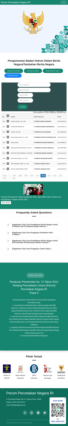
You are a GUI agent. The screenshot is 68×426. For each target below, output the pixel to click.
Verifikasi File (12, 75)
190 (31, 175)
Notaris (13, 117)
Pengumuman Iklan (53, 71)
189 (25, 175)
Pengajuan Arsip (33, 71)
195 (60, 175)
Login (64, 2)
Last (14, 178)
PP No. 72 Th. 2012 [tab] (35, 275)
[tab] (34, 225)
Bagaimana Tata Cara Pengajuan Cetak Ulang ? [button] (31, 249)
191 (37, 175)
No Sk (59, 117)
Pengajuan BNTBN (13, 71)
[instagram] (31, 412)
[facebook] (25, 412)
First (4, 175)
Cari (22, 107)
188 (20, 175)
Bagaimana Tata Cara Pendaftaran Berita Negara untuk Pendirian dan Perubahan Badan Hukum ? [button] (35, 225)
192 (43, 175)
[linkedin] (38, 412)
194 (54, 175)
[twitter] (44, 412)
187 (14, 175)
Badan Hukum (38, 117)
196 (4, 178)
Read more (6, 202)
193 (48, 175)
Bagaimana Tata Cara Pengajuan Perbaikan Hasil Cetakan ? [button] (32, 233)
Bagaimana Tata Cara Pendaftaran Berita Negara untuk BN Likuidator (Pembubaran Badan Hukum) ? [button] (35, 241)
